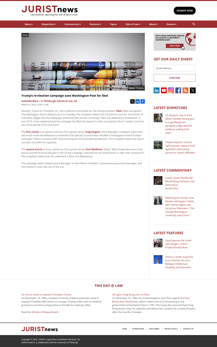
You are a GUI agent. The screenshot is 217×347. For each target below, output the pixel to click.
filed (118, 111)
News (29, 24)
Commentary (72, 24)
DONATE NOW (185, 10)
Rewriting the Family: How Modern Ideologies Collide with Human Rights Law (179, 201)
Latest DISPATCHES (170, 107)
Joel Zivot (173, 188)
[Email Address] (175, 68)
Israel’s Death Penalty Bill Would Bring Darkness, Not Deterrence (180, 181)
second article (34, 149)
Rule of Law (133, 24)
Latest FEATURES (168, 232)
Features (95, 24)
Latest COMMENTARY (173, 170)
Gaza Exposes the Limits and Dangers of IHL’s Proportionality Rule (178, 244)
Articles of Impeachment (45, 312)
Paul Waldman (94, 149)
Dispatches (48, 24)
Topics (113, 24)
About (153, 24)
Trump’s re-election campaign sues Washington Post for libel (64, 96)
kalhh (131, 88)
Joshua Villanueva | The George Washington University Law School (179, 212)
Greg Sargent (92, 131)
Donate (171, 24)
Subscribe (174, 77)
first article (32, 131)
